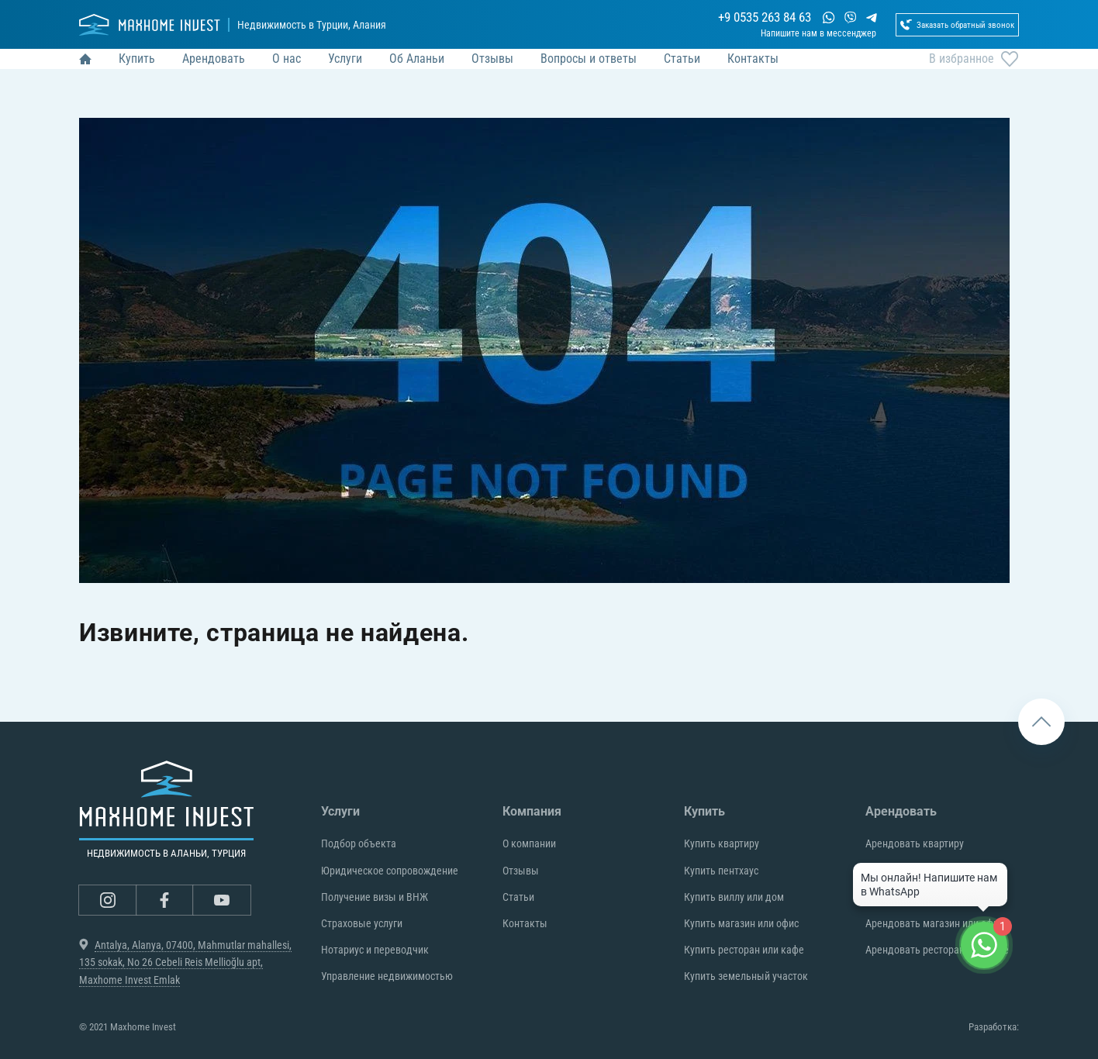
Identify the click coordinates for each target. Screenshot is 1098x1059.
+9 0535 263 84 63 (717, 20)
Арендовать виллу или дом (927, 897)
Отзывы (520, 870)
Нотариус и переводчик (375, 949)
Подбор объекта (358, 843)
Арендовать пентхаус (914, 870)
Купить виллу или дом (734, 897)
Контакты (524, 923)
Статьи (518, 897)
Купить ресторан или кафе (744, 949)
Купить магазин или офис (741, 923)
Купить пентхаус (721, 870)
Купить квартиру (721, 843)
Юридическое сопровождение (389, 870)
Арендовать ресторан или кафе (937, 949)
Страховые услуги (361, 923)
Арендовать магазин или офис (934, 923)
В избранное (974, 76)
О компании (529, 843)
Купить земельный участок (746, 976)
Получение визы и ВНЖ (374, 897)
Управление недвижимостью (387, 976)
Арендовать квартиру (914, 843)
